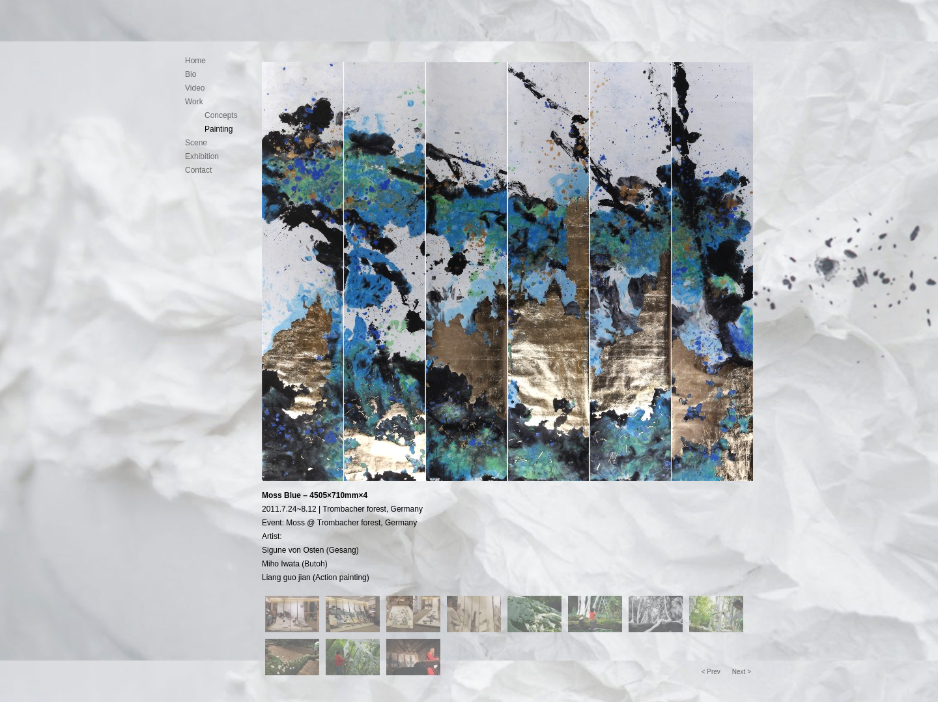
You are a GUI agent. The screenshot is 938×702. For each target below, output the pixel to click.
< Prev (711, 671)
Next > (741, 671)
